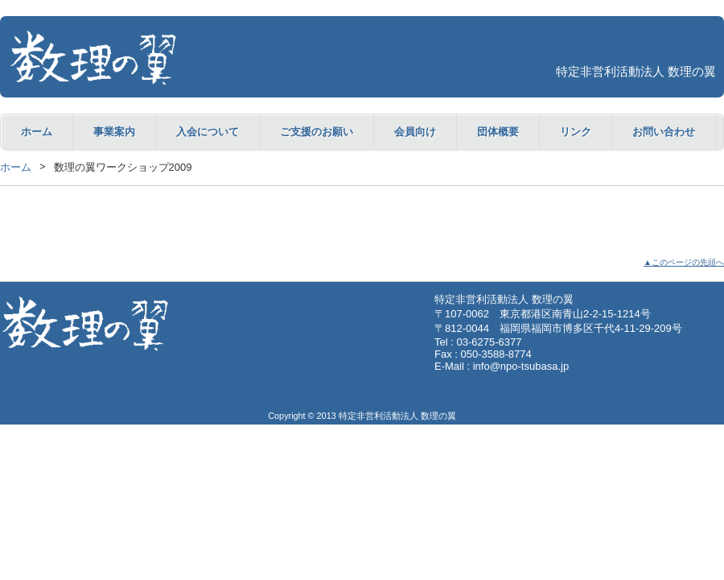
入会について (207, 132)
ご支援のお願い (316, 132)
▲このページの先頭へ (684, 262)
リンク (575, 132)
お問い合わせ (663, 132)
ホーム (36, 132)
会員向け (415, 132)
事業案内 (114, 132)
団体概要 (498, 132)
